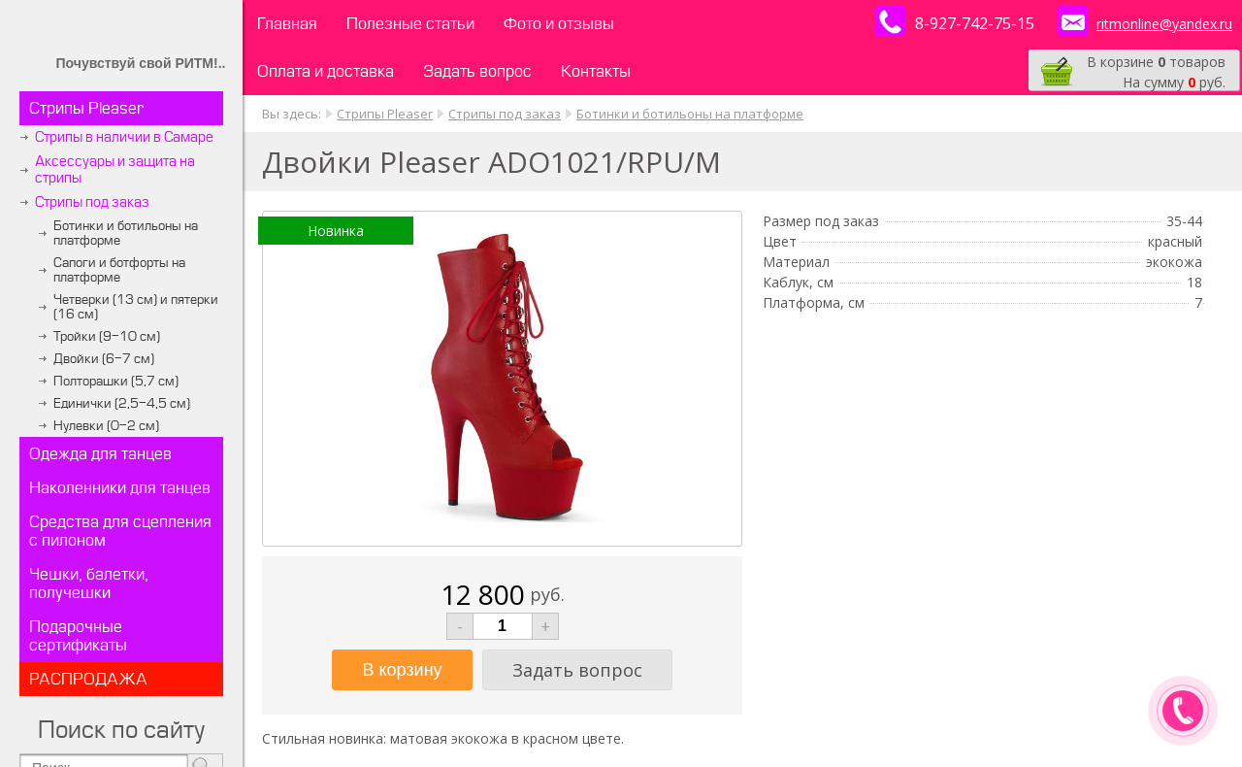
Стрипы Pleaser (86, 108)
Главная (287, 24)
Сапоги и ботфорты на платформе (119, 269)
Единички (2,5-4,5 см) (121, 403)
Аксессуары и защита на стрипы (115, 169)
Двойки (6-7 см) (103, 358)
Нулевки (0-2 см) (106, 425)
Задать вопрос (477, 71)
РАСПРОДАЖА (88, 679)
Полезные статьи (410, 24)
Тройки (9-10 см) (106, 336)
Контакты (596, 71)
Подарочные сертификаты (78, 635)
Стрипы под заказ (92, 202)
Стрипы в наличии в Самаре (124, 137)
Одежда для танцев (100, 454)
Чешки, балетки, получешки (88, 583)
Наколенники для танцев (120, 488)
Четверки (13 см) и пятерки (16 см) (135, 306)
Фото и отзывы (559, 24)
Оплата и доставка (325, 71)
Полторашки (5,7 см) (116, 381)
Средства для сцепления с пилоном (120, 531)
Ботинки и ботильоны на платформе (125, 233)
